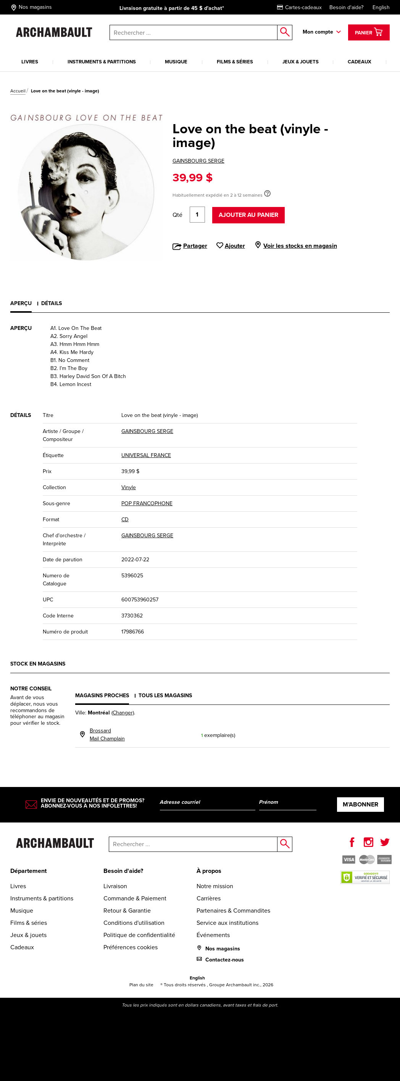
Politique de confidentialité (139, 935)
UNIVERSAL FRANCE (146, 455)
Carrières (209, 898)
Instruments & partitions (102, 61)
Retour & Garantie (127, 910)
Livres (29, 61)
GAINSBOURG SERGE (198, 161)
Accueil (18, 90)
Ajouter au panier (248, 214)
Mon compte (318, 32)
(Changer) (122, 713)
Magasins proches (102, 696)
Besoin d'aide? (346, 7)
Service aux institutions (227, 922)
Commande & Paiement (134, 898)
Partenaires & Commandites (233, 910)
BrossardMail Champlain (107, 735)
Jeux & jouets (300, 61)
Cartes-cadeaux (299, 7)
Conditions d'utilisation (134, 922)
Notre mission (215, 886)
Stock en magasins (37, 664)
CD (125, 519)
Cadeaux (359, 61)
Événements (213, 935)
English (381, 7)
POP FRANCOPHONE (147, 503)
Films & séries (235, 61)
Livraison (115, 886)
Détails (51, 303)
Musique (176, 61)
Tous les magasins (165, 696)
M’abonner (360, 804)
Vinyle (128, 487)
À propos (209, 870)
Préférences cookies (130, 947)
